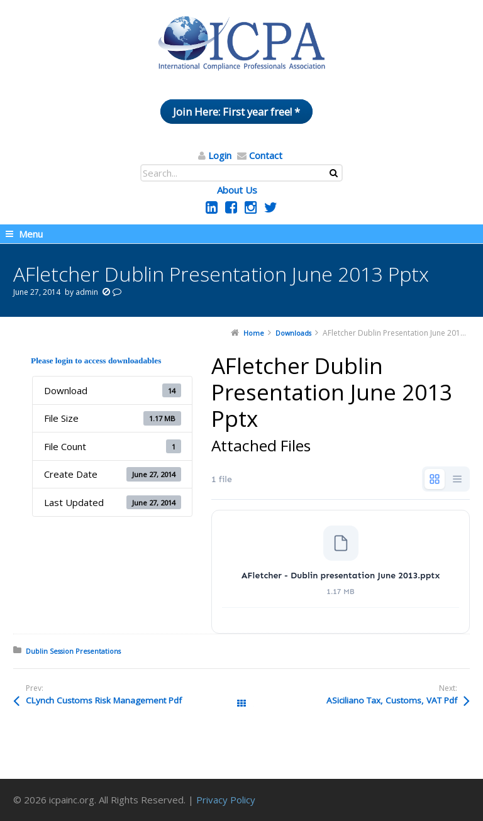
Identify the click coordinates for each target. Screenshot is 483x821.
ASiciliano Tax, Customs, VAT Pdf (391, 700)
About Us (237, 190)
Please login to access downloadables (96, 360)
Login (219, 155)
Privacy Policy (225, 799)
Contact (265, 155)
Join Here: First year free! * (236, 111)
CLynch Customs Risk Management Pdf (104, 700)
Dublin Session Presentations (73, 651)
